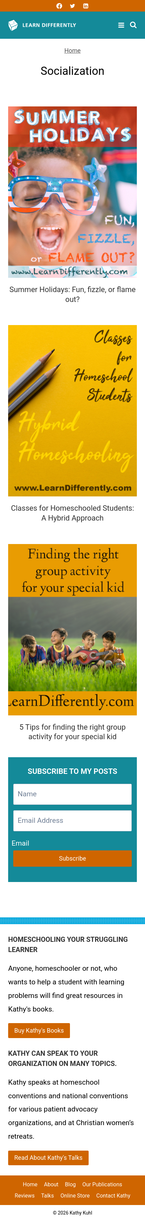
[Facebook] (59, 6)
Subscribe (72, 858)
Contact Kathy (113, 1195)
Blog (70, 1184)
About (51, 1184)
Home (72, 50)
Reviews (25, 1195)
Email (20, 842)
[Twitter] (72, 6)
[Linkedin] (86, 6)
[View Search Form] (133, 25)
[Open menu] (122, 25)
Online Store (75, 1195)
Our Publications (102, 1184)
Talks (47, 1195)
